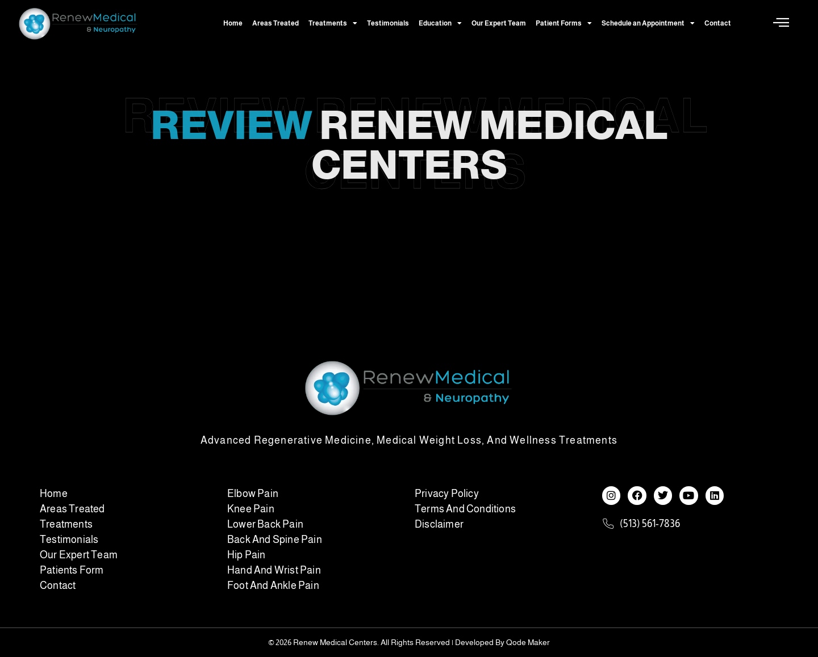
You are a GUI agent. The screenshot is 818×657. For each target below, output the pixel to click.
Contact (717, 23)
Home (233, 23)
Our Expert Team (498, 23)
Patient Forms (564, 23)
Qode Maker (528, 642)
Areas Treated (275, 23)
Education (440, 23)
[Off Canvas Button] (781, 23)
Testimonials (388, 23)
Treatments (332, 23)
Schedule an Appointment (648, 23)
